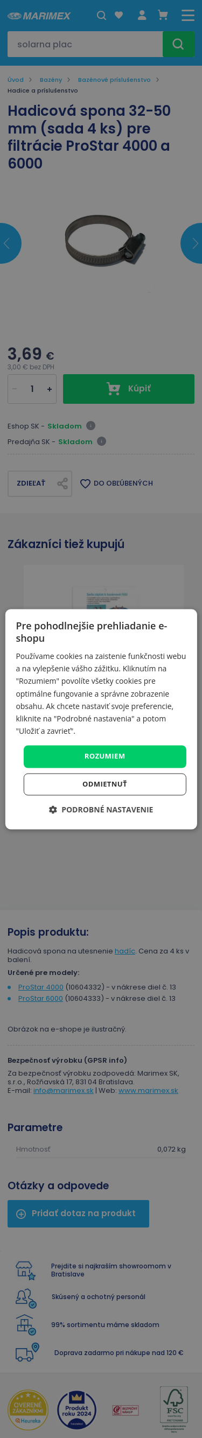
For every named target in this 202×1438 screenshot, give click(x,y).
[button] (101, 809)
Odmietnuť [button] (104, 784)
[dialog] (101, 719)
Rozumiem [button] (105, 756)
